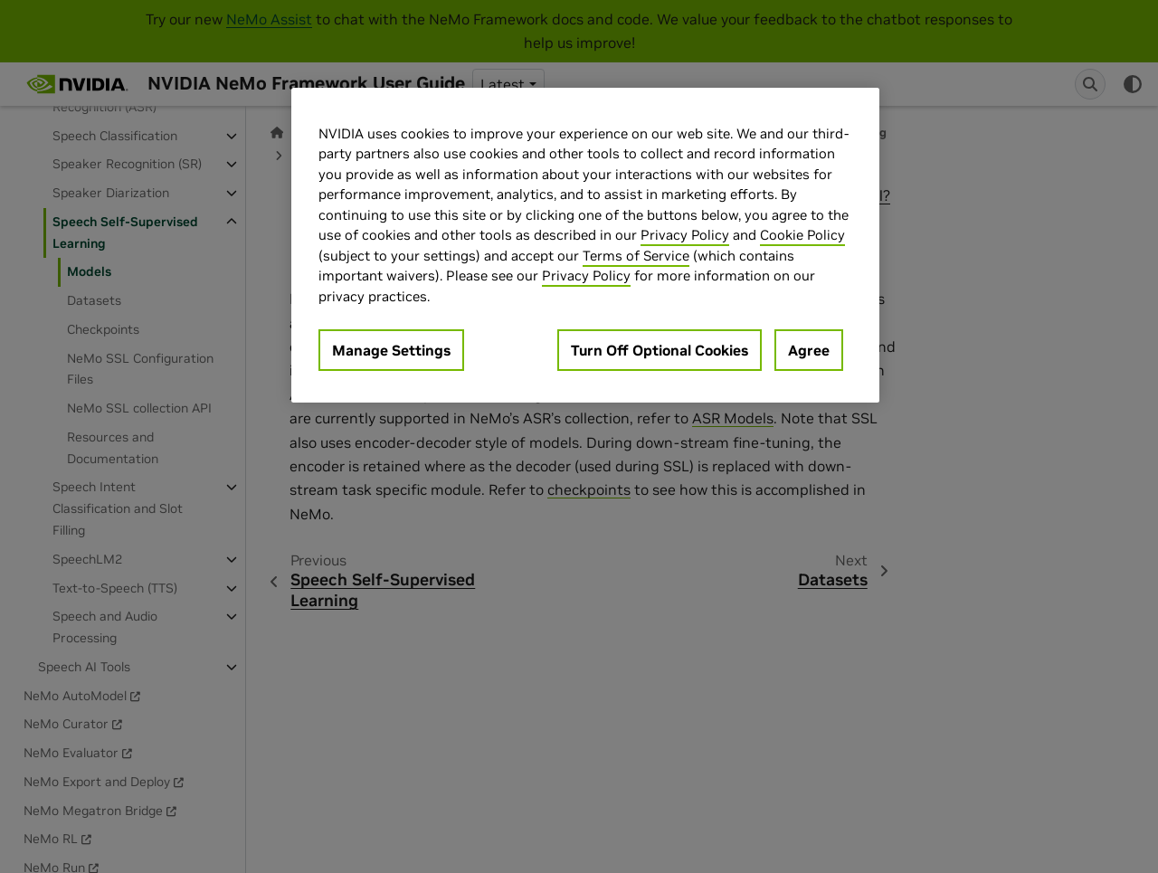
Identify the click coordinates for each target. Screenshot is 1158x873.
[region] (585, 245)
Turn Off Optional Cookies (659, 350)
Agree (809, 350)
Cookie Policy (802, 234)
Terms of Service (636, 255)
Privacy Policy (685, 234)
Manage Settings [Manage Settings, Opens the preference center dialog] (391, 350)
